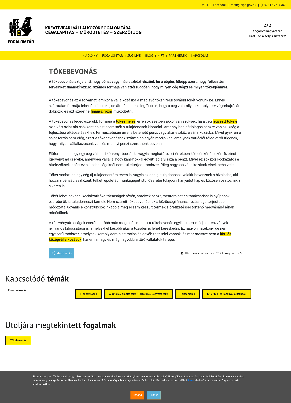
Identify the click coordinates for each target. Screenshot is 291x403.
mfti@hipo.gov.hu (243, 5)
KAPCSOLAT (200, 55)
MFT (205, 5)
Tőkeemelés (187, 293)
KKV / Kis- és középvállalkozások (226, 293)
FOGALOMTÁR (112, 55)
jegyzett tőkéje (225, 121)
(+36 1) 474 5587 (273, 5)
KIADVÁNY (90, 55)
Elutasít (154, 395)
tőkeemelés (125, 121)
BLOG (149, 55)
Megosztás (61, 253)
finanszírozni (101, 111)
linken (190, 380)
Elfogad (137, 395)
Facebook (219, 5)
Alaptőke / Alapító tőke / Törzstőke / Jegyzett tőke (138, 293)
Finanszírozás (17, 290)
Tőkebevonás (18, 340)
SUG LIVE (134, 55)
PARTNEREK (178, 55)
